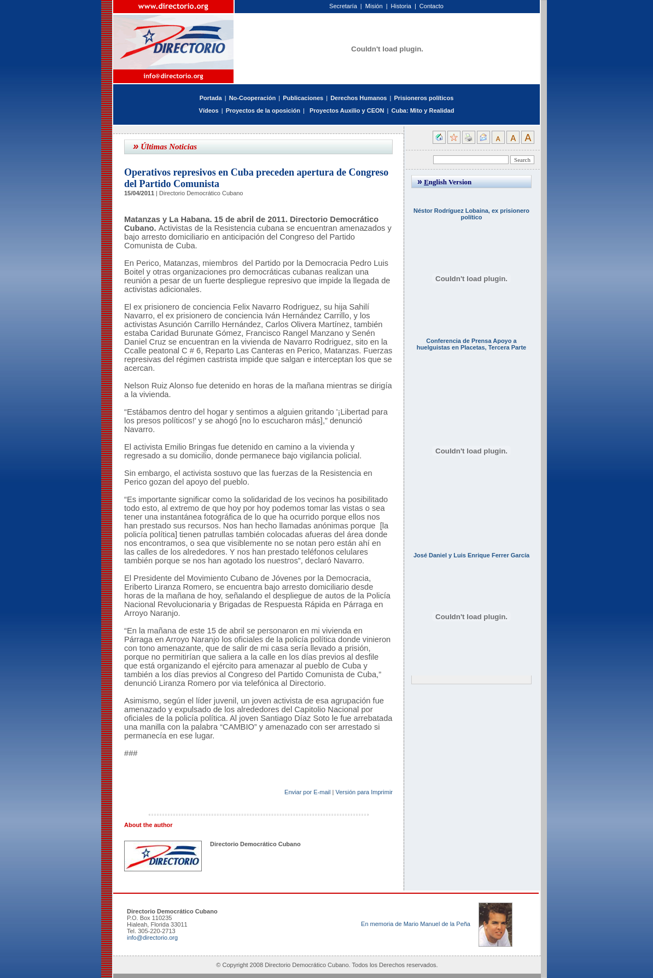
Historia (401, 6)
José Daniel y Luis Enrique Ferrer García (471, 555)
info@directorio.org (152, 937)
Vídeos (209, 110)
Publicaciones (303, 98)
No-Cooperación (252, 98)
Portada (211, 98)
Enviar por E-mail (307, 792)
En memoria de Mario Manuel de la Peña (415, 924)
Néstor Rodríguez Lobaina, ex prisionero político (471, 213)
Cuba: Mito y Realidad (422, 110)
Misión (374, 6)
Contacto (431, 6)
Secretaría (343, 6)
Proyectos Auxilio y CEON (347, 110)
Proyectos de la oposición (263, 110)
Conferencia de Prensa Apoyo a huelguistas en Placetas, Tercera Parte (471, 344)
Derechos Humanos (358, 98)
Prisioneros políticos (423, 98)
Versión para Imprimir (364, 792)
